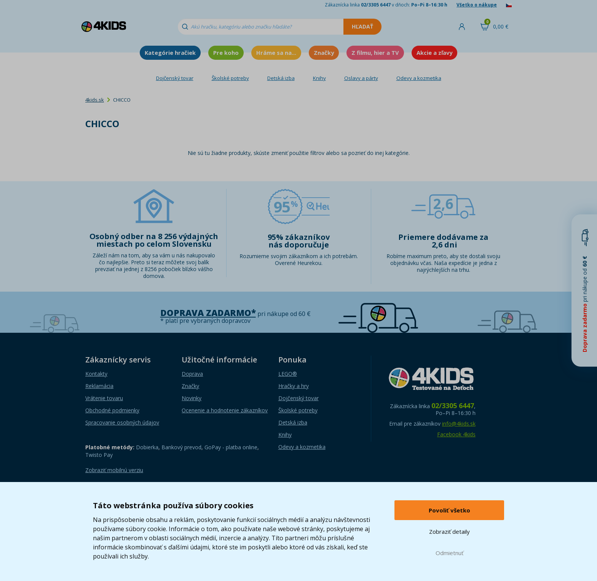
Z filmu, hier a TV (375, 52)
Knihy (319, 78)
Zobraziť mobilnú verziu (114, 470)
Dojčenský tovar (174, 78)
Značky (324, 52)
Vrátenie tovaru (104, 398)
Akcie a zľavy (434, 52)
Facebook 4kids (456, 434)
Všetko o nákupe (477, 5)
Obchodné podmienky (112, 410)
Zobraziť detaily (449, 531)
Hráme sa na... (276, 52)
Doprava (192, 373)
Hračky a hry (293, 385)
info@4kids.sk (459, 423)
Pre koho (226, 52)
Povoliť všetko (449, 510)
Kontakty (96, 373)
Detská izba (281, 78)
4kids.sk (94, 99)
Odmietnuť (449, 553)
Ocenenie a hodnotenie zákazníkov (225, 410)
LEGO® (287, 373)
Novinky (191, 398)
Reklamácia (99, 385)
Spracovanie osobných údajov (122, 422)
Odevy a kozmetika (418, 78)
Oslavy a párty (361, 78)
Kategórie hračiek (170, 52)
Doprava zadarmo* (208, 313)
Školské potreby (230, 78)
